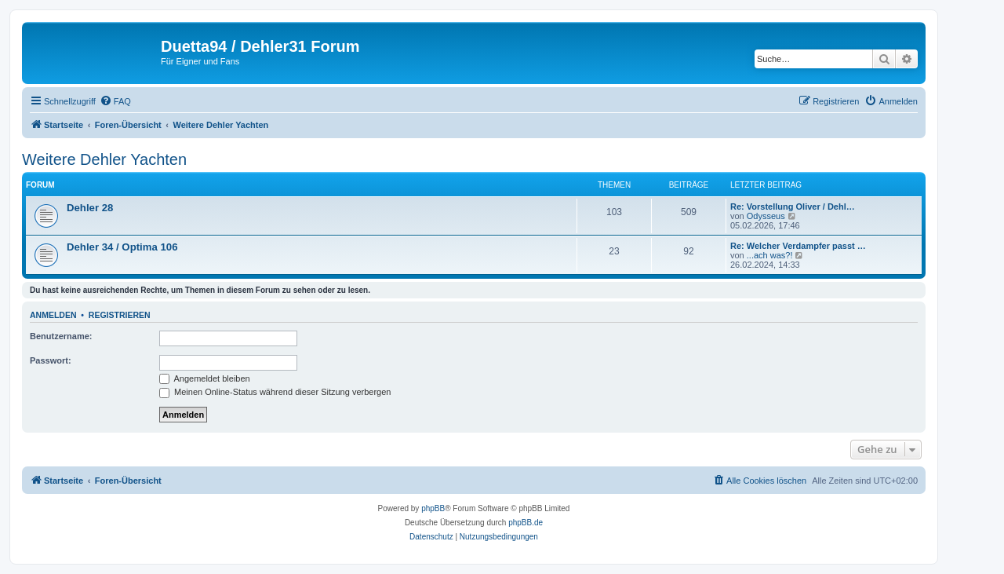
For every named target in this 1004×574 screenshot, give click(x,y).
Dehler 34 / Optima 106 (122, 247)
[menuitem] (115, 101)
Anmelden (53, 315)
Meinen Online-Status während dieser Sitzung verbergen (275, 392)
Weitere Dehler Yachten (104, 159)
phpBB (433, 508)
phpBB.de (525, 522)
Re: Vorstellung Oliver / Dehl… (792, 206)
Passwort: (50, 360)
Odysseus (766, 216)
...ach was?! (770, 255)
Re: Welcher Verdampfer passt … (798, 245)
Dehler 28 (90, 208)
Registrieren (120, 315)
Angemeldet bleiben (204, 378)
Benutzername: (61, 336)
